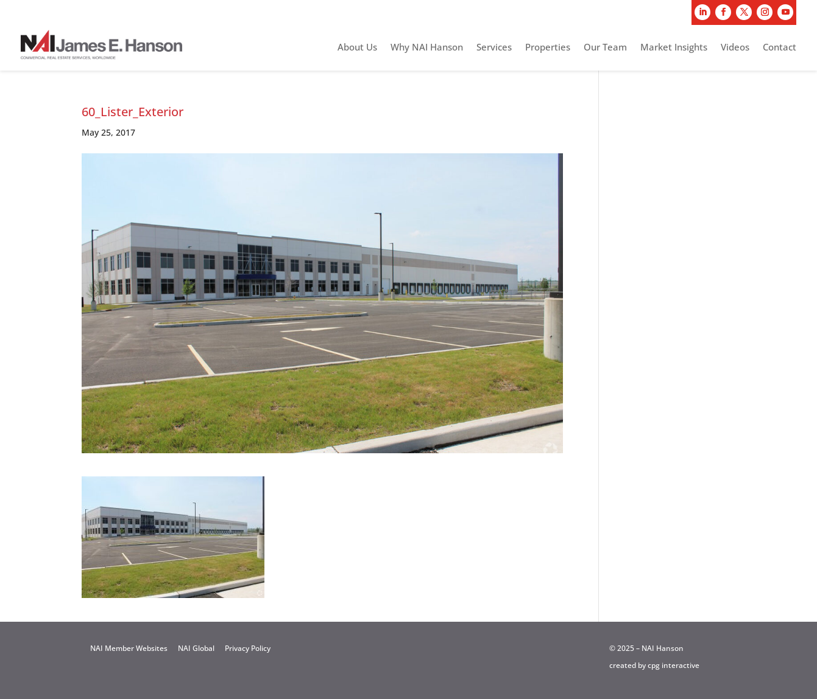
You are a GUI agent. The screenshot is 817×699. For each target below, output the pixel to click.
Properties (547, 48)
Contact (779, 48)
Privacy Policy (248, 648)
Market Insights (673, 48)
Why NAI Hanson (427, 48)
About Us (357, 48)
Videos (735, 48)
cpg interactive (673, 665)
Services (494, 48)
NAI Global (196, 648)
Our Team (605, 48)
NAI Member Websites (129, 648)
